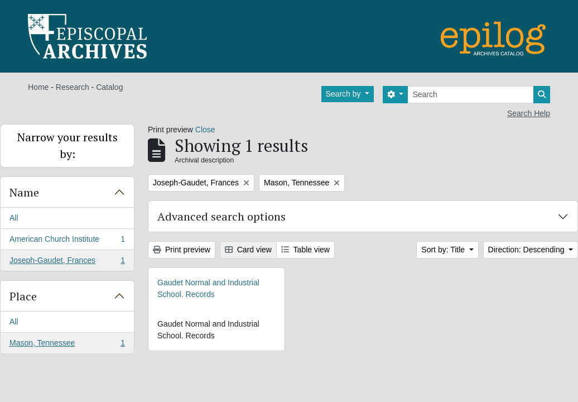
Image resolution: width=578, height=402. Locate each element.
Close (205, 129)
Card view (248, 249)
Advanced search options (221, 216)
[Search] (470, 94)
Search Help (528, 113)
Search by (344, 93)
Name (24, 192)
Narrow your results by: (67, 145)
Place (23, 296)
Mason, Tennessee (67, 345)
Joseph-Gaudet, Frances (67, 262)
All (13, 217)
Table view (305, 249)
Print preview (181, 249)
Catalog (109, 87)
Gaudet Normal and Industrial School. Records (208, 288)
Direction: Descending (527, 249)
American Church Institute (67, 241)
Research (72, 87)
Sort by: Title (444, 249)
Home (38, 87)
